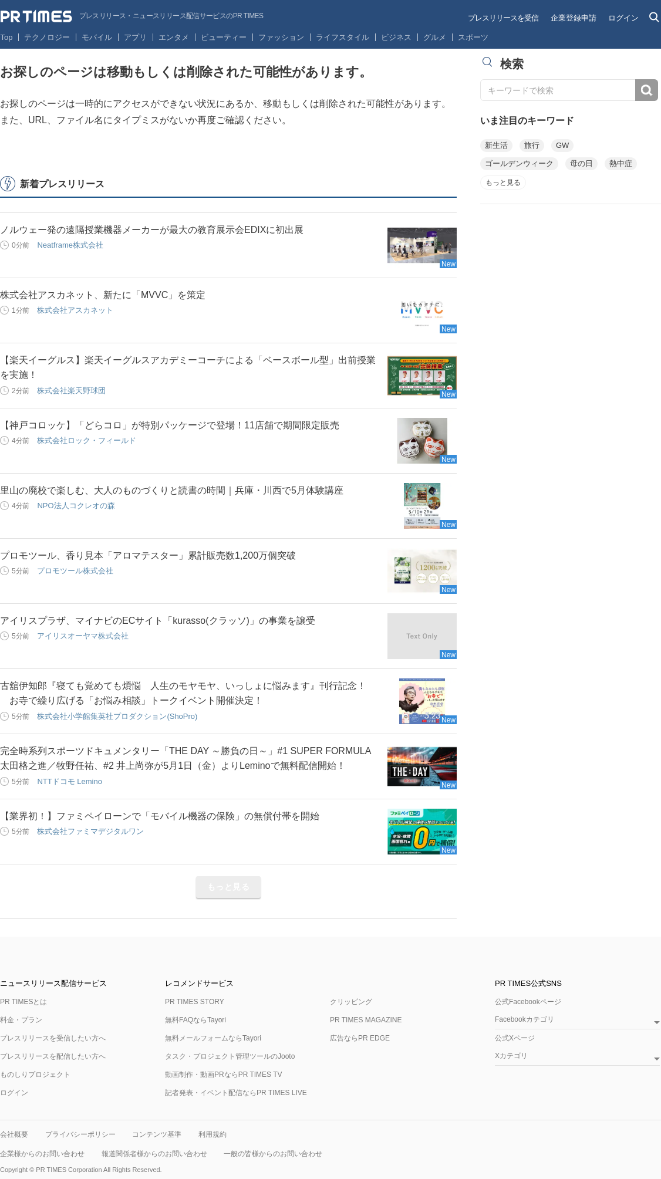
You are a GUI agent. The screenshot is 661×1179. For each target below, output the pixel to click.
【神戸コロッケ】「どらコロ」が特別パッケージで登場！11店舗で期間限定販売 (169, 425)
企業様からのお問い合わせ (42, 1154)
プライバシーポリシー (80, 1134)
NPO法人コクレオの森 (75, 505)
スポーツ (473, 37)
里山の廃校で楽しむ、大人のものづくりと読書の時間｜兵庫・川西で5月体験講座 (171, 490)
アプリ (135, 37)
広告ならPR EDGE (360, 1038)
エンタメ (173, 37)
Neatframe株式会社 (70, 245)
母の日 (581, 163)
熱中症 (620, 163)
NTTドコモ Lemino (69, 781)
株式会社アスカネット (75, 310)
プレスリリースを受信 (503, 17)
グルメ (434, 37)
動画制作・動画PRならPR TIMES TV (223, 1074)
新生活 (496, 145)
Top (7, 37)
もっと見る (228, 886)
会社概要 (14, 1134)
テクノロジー (47, 37)
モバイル (97, 37)
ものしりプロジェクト (35, 1074)
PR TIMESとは (23, 1002)
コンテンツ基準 (156, 1134)
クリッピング (351, 1002)
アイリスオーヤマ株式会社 (83, 635)
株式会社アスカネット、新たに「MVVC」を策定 (102, 295)
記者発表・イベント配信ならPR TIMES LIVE (236, 1093)
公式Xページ (515, 1038)
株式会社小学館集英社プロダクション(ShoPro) (117, 716)
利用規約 (212, 1134)
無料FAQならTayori (195, 1020)
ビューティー (224, 37)
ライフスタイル (342, 37)
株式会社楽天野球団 (71, 390)
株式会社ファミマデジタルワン (90, 831)
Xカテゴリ (511, 1056)
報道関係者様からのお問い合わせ (154, 1154)
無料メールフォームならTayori (213, 1038)
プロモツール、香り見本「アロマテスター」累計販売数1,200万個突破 (148, 555)
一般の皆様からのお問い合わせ (273, 1154)
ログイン (623, 17)
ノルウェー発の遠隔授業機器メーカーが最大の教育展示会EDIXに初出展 (151, 230)
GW (562, 145)
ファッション (281, 37)
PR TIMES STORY (194, 1002)
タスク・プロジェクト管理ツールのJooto (230, 1056)
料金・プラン (21, 1020)
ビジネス (396, 37)
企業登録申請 (573, 17)
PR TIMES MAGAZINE (366, 1020)
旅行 (531, 145)
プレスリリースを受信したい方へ (53, 1038)
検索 (646, 90)
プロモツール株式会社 (75, 570)
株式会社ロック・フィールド (86, 440)
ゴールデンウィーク (519, 163)
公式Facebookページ (528, 1002)
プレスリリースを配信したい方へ (53, 1056)
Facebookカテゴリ (524, 1019)
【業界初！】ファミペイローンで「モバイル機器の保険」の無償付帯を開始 (159, 816)
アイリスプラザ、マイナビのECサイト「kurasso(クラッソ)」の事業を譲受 (157, 621)
